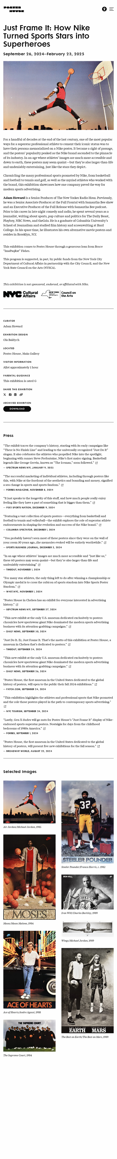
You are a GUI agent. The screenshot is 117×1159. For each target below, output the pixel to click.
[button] (104, 9)
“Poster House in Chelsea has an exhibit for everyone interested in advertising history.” (54, 602)
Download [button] (17, 408)
